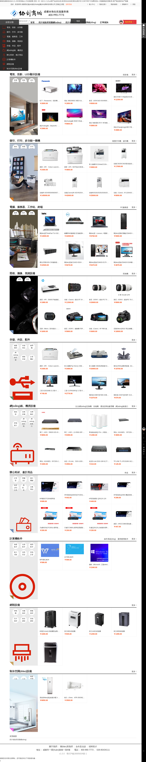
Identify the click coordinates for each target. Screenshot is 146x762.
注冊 (62, 4)
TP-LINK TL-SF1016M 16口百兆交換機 (127, 461)
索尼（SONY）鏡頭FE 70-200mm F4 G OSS (129, 300)
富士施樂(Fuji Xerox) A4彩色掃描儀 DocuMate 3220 (81, 366)
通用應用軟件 (123, 539)
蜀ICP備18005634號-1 (76, 754)
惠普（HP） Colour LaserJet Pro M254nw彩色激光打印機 (59, 167)
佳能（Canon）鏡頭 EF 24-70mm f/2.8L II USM (80, 300)
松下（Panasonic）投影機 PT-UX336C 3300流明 (56, 101)
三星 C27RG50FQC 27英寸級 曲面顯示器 (78, 391)
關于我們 (53, 746)
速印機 (125, 141)
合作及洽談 (81, 746)
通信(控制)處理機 (107, 406)
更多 (134, 75)
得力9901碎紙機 (69, 631)
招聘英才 (93, 746)
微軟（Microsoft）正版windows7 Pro (101, 564)
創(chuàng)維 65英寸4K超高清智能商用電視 (79, 121)
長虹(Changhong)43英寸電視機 (124, 127)
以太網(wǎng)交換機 (83, 406)
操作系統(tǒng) (110, 539)
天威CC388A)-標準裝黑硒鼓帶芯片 (76, 528)
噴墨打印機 (116, 141)
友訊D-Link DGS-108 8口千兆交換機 (101, 461)
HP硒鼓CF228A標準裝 (47, 499)
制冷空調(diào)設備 (14, 69)
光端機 (96, 406)
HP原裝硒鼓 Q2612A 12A (97, 499)
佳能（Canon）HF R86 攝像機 (99, 329)
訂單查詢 (104, 22)
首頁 (32, 22)
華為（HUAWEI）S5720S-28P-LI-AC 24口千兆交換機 (58, 461)
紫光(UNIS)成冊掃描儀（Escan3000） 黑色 (128, 366)
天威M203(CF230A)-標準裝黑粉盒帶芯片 (53, 528)
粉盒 (126, 473)
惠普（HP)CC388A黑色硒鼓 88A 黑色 (126, 524)
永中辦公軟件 (68, 557)
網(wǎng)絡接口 (122, 406)
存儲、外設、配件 (14, 46)
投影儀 (125, 75)
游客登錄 (69, 4)
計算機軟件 (11, 59)
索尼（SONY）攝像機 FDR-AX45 (75, 329)
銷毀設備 (10, 64)
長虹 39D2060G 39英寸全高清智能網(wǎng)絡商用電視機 (83, 101)
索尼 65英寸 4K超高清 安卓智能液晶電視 (127, 97)
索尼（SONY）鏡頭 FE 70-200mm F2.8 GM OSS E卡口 (108, 300)
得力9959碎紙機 (119, 631)
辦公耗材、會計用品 (15, 55)
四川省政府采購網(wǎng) (50, 22)
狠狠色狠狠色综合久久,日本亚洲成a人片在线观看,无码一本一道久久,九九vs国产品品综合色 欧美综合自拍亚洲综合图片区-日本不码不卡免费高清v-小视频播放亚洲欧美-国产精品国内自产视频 (64, 1)
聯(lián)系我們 (66, 746)
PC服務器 (124, 207)
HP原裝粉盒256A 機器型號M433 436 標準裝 (129, 495)
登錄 (57, 4)
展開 (144, 30)
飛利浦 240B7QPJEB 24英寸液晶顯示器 (102, 395)
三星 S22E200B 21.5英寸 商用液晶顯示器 (54, 391)
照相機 (125, 274)
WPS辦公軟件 (44, 560)
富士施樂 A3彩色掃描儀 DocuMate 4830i (103, 366)
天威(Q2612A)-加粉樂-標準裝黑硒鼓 (101, 528)
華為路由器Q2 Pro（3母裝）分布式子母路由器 (105, 432)
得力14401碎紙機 (95, 631)
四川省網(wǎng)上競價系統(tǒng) (80, 22)
